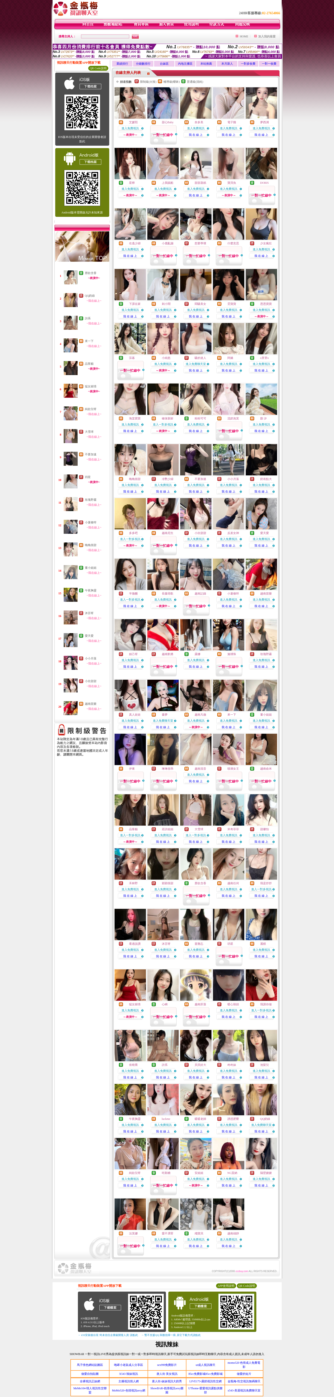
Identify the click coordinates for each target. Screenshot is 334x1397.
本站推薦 (206, 63)
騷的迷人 (200, 358)
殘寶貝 (199, 1233)
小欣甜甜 (90, 681)
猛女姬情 (90, 386)
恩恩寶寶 (266, 304)
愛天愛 (89, 635)
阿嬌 (230, 358)
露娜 (197, 654)
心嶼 (165, 1004)
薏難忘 (199, 943)
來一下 (89, 341)
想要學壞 (200, 243)
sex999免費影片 (167, 1365)
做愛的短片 (244, 1374)
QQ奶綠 (90, 295)
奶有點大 (266, 479)
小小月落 (90, 658)
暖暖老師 (200, 1119)
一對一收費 (269, 63)
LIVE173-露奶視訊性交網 (205, 1381)
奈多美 (199, 122)
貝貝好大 (200, 1065)
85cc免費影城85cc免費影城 (205, 1374)
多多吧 (133, 533)
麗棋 (263, 943)
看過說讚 (135, 943)
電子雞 (231, 122)
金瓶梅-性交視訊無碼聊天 (244, 1381)
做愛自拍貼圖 (90, 1374)
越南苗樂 (90, 703)
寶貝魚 (231, 183)
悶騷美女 (200, 304)
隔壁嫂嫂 (266, 1173)
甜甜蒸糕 (200, 183)
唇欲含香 (90, 273)
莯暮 (132, 358)
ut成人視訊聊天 (205, 1365)
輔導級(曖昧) (172, 81)
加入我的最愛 (267, 36)
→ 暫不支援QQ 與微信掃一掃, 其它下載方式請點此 (171, 1335)
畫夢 (165, 714)
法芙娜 (133, 1233)
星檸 (132, 183)
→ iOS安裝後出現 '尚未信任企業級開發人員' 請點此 (108, 1335)
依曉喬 (133, 1065)
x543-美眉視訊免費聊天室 (244, 1390)
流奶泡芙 (233, 418)
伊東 (132, 768)
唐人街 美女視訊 (167, 1374)
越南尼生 (167, 533)
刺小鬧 (166, 304)
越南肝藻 (200, 1004)
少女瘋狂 (266, 243)
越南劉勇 (167, 654)
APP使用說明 (226, 1285)
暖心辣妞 (233, 1004)
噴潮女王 (233, 768)
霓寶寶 (231, 304)
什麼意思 (233, 243)
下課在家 (135, 304)
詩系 (88, 318)
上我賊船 (167, 183)
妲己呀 (133, 654)
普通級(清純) (195, 81)
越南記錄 (200, 593)
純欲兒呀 (90, 409)
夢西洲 (264, 122)
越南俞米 (266, 768)
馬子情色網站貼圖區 (90, 1365)
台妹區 (164, 63)
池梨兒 (264, 1065)
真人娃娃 (135, 714)
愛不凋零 (167, 1233)
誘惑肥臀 (233, 1119)
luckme (166, 1119)
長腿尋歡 (167, 593)
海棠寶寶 (135, 418)
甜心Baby (168, 122)
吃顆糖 (166, 1173)
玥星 (88, 477)
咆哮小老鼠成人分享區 (128, 1365)
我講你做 (266, 1004)
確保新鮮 (167, 418)
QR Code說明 (98, 68)
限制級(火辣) (148, 81)
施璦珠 (231, 654)
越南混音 (200, 768)
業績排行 (122, 63)
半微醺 (133, 593)
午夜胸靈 (90, 590)
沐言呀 (89, 613)
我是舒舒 (266, 883)
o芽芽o (264, 358)
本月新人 (227, 63)
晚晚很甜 (90, 545)
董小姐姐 (90, 567)
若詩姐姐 (167, 829)
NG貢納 (232, 1173)
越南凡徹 (200, 714)
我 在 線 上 (196, 135)
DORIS (264, 183)
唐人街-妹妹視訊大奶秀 (167, 1381)
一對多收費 (248, 63)
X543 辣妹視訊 (128, 1374)
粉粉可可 (200, 418)
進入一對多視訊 (163, 424)
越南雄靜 (233, 1233)
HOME (244, 36)
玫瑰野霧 (90, 499)
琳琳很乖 (167, 768)
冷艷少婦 (167, 479)
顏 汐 (263, 418)
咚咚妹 (231, 1065)
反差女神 (233, 533)
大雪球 (89, 431)
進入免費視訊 (130, 128)
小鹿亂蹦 (167, 243)
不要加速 (90, 454)
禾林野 (133, 883)
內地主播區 (185, 63)
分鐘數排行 (143, 63)
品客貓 (89, 363)
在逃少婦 (135, 243)
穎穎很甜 (167, 883)
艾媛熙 (133, 122)
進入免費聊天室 (196, 364)
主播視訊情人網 (128, 1381)
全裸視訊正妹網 (90, 1381)
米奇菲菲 (233, 829)
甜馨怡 (264, 829)
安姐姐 (199, 1173)
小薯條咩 (90, 522)
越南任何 (233, 883)
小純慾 (166, 358)
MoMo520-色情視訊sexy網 (128, 1390)
